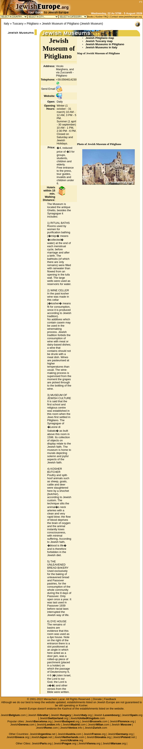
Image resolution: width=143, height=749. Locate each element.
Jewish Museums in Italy (101, 47)
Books (90, 16)
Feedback (110, 699)
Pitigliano (33, 23)
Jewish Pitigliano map (99, 38)
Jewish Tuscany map (99, 41)
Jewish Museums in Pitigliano (104, 44)
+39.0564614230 (66, 79)
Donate (97, 699)
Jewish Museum (91, 23)
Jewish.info (48, 724)
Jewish (38, 715)
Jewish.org (82, 715)
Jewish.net (42, 734)
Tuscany (17, 23)
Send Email (48, 88)
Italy (6, 23)
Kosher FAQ (101, 16)
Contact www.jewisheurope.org (126, 16)
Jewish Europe (106, 702)
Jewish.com (13, 715)
